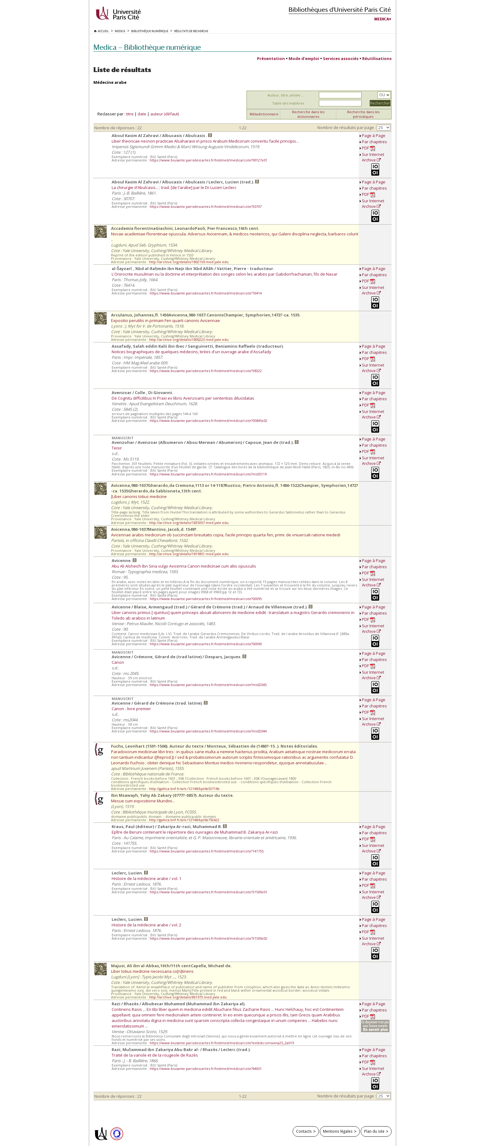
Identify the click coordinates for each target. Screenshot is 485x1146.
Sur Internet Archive (373, 157)
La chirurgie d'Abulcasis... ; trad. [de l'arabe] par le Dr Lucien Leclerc (174, 187)
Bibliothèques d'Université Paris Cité (340, 9)
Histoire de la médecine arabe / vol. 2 (146, 925)
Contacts (304, 1131)
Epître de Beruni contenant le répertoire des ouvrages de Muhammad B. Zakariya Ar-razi (195, 832)
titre (130, 114)
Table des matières (288, 103)
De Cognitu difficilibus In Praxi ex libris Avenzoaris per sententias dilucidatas (183, 398)
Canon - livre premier (131, 708)
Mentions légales (338, 1131)
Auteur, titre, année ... (286, 95)
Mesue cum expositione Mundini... (143, 801)
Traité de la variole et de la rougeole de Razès (155, 1055)
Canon (118, 662)
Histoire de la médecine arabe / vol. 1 (146, 878)
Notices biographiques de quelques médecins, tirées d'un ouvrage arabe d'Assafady (191, 351)
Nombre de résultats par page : (346, 127)
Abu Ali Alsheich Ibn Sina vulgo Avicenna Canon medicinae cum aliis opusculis (184, 566)
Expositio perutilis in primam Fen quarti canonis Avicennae (165, 320)
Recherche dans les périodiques (363, 114)
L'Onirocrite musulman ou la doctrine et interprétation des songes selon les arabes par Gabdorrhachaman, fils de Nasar (224, 274)
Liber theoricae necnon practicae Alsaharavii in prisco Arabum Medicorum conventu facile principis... (205, 141)
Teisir (117, 448)
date (142, 114)
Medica (381, 19)
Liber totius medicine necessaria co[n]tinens (152, 971)
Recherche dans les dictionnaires (308, 114)
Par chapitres (374, 141)
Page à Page (373, 135)
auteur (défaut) (164, 114)
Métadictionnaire (264, 114)
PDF (368, 148)
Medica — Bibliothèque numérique (147, 47)
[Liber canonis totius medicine (139, 496)
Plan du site (374, 1131)
